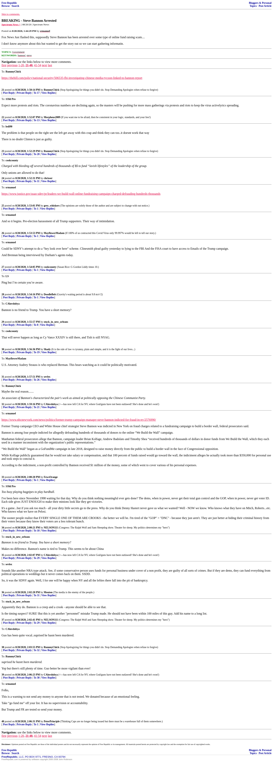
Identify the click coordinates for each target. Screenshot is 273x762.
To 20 (37, 154)
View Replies (48, 92)
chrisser (48, 178)
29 (3, 321)
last (50, 65)
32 (3, 404)
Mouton (48, 592)
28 (3, 294)
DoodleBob (50, 294)
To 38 (37, 677)
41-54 (37, 65)
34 (3, 527)
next (44, 65)
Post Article (265, 6)
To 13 (37, 120)
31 (3, 376)
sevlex (47, 376)
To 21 (37, 407)
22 (3, 117)
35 (3, 555)
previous (12, 65)
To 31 (37, 595)
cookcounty (50, 267)
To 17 (37, 92)
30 (3, 349)
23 (3, 151)
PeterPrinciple (52, 721)
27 (3, 267)
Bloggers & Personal (260, 3)
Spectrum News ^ (11, 24)
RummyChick (51, 89)
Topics (253, 6)
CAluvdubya (51, 404)
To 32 (37, 650)
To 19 (37, 352)
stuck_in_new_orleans (56, 321)
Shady (47, 349)
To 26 (37, 379)
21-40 (28, 65)
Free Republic (9, 3)
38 (3, 647)
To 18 (37, 530)
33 (3, 477)
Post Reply (9, 92)
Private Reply (24, 92)
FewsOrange (51, 477)
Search (15, 6)
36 (3, 592)
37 (3, 619)
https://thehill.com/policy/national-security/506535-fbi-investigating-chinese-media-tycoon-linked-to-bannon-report (72, 77)
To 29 (37, 558)
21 (3, 89)
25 (3, 205)
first (4, 65)
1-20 (21, 65)
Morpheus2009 (52, 117)
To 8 (36, 324)
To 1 (36, 208)
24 (3, 178)
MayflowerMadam (54, 233)
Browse (6, 6)
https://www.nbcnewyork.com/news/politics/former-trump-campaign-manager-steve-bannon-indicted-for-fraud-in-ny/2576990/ (79, 419)
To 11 (36, 181)
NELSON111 (51, 527)
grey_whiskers (52, 205)
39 (3, 674)
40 (3, 721)
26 (3, 233)
